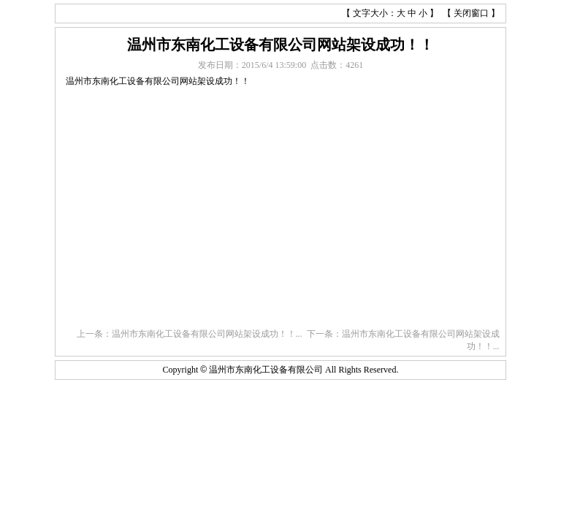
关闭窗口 (471, 13)
